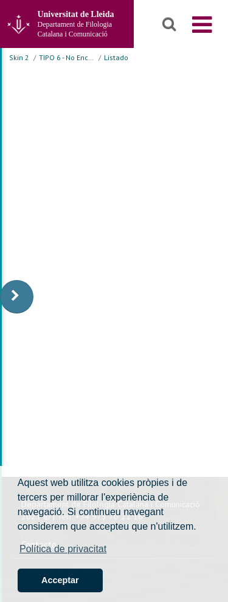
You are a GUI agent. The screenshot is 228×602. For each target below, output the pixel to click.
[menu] (202, 24)
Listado (116, 57)
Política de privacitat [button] (62, 549)
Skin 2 (19, 57)
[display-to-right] (16, 296)
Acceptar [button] (60, 580)
